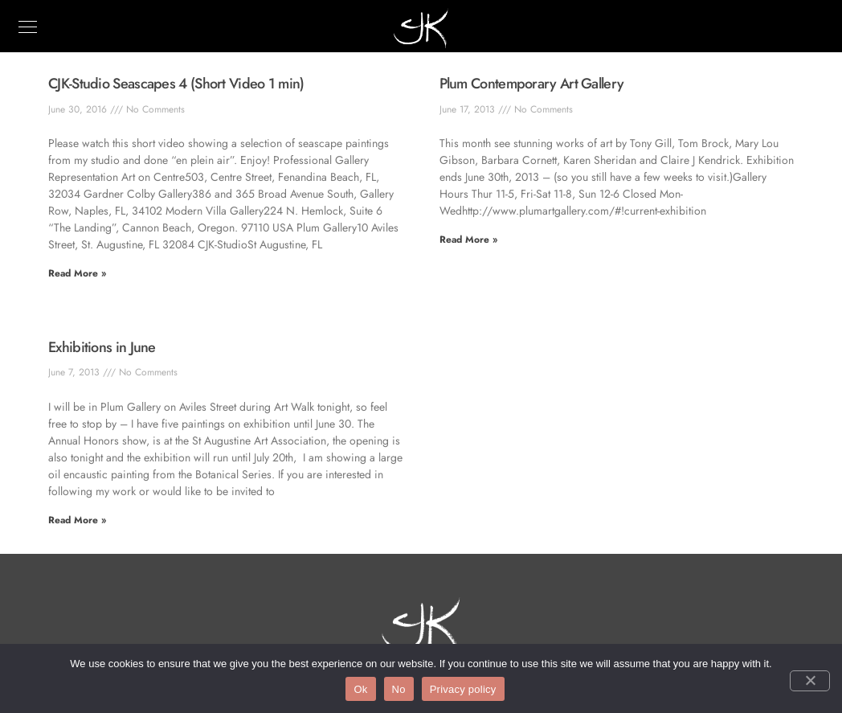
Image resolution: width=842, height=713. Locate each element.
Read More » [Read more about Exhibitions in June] (77, 520)
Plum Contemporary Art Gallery (531, 83)
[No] (810, 680)
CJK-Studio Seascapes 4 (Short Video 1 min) (176, 83)
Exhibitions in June (102, 347)
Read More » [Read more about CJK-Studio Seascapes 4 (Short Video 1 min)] (77, 273)
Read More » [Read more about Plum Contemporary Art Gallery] (468, 239)
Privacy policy (463, 689)
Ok (360, 689)
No (399, 689)
